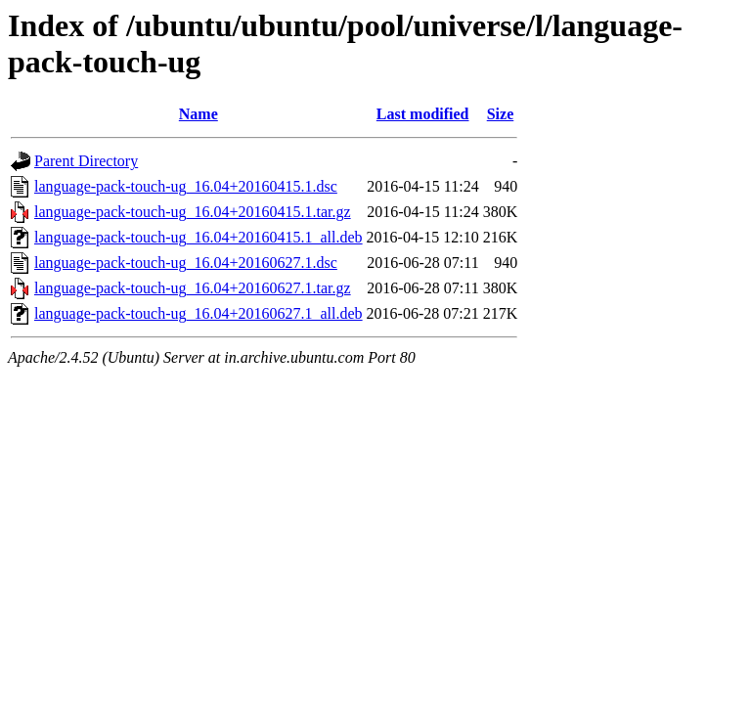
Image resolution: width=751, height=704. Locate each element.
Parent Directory (86, 161)
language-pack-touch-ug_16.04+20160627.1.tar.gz (192, 288)
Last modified (422, 114)
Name (198, 114)
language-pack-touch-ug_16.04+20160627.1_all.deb (198, 313)
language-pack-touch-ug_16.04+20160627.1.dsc (185, 262)
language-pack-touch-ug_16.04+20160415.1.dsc (185, 186)
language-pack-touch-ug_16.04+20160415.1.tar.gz (192, 211)
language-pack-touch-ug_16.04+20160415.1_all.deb (198, 237)
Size (500, 114)
